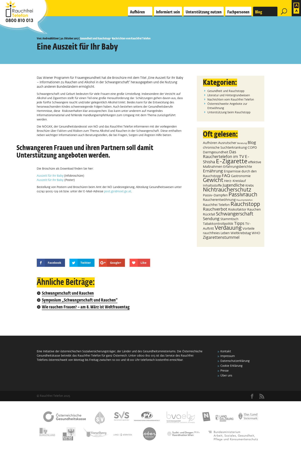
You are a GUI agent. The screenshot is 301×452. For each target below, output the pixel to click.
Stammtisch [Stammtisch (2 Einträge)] (229, 219)
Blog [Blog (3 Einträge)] (252, 143)
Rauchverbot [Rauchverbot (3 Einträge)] (215, 209)
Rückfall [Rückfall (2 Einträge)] (209, 214)
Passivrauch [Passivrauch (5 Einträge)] (242, 195)
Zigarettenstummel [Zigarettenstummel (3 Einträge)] (221, 238)
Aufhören (137, 12)
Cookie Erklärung (231, 365)
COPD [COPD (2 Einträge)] (252, 147)
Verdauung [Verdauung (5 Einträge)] (228, 228)
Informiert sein (168, 12)
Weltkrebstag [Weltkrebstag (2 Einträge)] (241, 233)
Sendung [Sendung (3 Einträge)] (211, 219)
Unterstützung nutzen (204, 12)
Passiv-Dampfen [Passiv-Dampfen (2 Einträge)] (215, 195)
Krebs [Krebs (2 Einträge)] (249, 185)
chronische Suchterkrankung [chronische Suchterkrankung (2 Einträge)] (225, 147)
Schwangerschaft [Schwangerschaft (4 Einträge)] (234, 214)
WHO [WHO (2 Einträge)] (256, 233)
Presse (224, 370)
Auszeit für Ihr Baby (50, 175)
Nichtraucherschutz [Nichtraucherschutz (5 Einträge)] (227, 190)
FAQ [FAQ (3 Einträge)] (226, 176)
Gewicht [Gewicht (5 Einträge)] (213, 180)
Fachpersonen (238, 12)
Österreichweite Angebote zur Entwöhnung (227, 106)
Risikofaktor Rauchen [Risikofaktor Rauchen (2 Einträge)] (244, 209)
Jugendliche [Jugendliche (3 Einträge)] (234, 185)
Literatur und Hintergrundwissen (228, 95)
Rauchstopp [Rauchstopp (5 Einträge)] (245, 204)
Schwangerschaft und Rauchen (68, 293)
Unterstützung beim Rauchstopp (228, 112)
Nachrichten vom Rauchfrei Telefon (131, 38)
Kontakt (225, 351)
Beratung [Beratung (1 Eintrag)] (242, 143)
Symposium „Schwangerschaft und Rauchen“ (79, 300)
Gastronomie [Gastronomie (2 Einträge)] (241, 176)
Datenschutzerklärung (235, 361)
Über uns (226, 375)
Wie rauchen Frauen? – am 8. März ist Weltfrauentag (86, 307)
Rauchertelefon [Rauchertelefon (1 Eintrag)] (244, 200)
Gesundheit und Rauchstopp (95, 38)
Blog (258, 12)
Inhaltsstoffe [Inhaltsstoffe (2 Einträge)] (212, 185)
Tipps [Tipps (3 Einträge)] (239, 224)
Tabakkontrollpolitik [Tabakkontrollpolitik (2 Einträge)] (218, 224)
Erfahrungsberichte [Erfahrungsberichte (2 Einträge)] (237, 167)
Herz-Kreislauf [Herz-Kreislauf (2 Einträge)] (235, 181)
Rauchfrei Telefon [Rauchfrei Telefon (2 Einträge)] (216, 205)
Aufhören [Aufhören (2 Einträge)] (210, 143)
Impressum (227, 356)
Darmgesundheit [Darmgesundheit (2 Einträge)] (215, 152)
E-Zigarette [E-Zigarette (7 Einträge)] (231, 161)
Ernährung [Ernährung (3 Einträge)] (213, 171)
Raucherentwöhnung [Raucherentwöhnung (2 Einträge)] (219, 200)
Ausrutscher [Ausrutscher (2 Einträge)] (227, 143)
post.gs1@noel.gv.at (117, 191)
